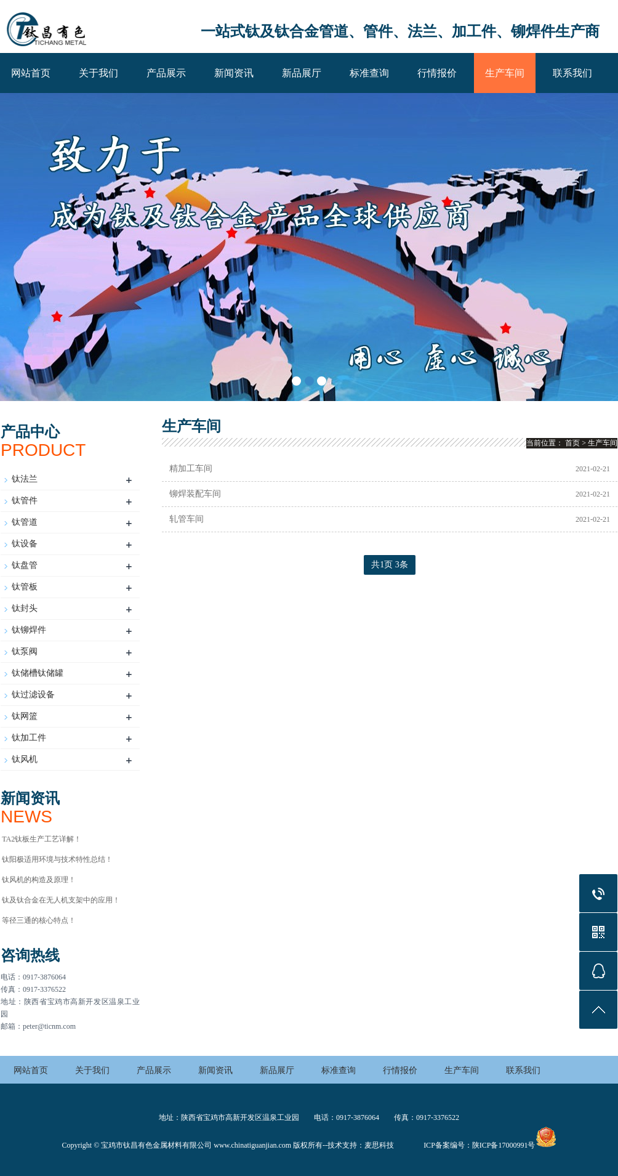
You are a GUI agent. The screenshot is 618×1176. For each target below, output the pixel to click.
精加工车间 (190, 468)
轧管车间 (186, 519)
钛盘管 (25, 565)
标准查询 (369, 73)
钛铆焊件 (29, 630)
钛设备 (25, 543)
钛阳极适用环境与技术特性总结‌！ (57, 859)
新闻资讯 (234, 73)
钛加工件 (29, 737)
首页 (572, 443)
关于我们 (98, 73)
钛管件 (25, 500)
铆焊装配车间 (195, 493)
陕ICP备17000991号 (504, 1145)
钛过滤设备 (33, 694)
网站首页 (30, 73)
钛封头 (25, 608)
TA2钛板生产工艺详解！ (41, 839)
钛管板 (25, 586)
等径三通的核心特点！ (39, 920)
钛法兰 (25, 479)
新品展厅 (301, 73)
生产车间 (504, 73)
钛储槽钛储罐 (37, 673)
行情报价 (437, 73)
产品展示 (166, 73)
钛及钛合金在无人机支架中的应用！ (61, 900)
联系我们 (572, 73)
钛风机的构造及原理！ (39, 879)
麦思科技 (379, 1145)
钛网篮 (25, 716)
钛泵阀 (25, 651)
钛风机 (25, 759)
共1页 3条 (389, 564)
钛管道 (25, 522)
